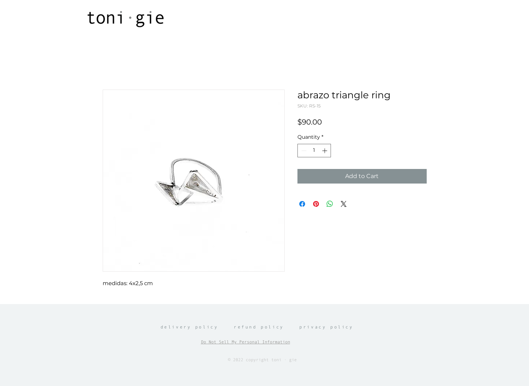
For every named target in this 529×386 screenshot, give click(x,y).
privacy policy (326, 327)
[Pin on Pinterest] (316, 204)
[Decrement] (303, 150)
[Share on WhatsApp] (329, 204)
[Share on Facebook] (302, 204)
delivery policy (189, 327)
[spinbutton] (314, 150)
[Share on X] (343, 204)
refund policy (259, 327)
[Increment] (325, 150)
